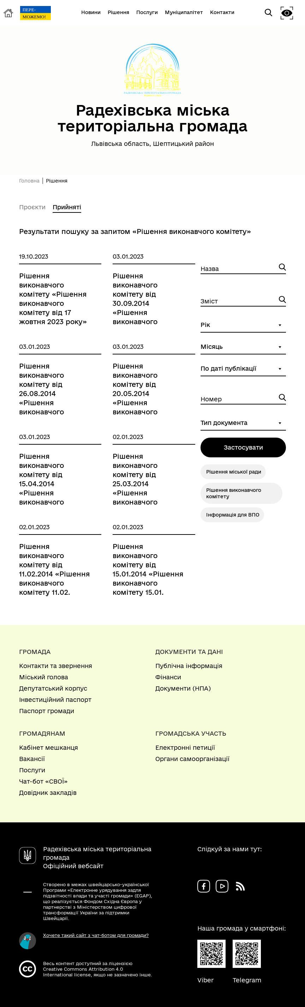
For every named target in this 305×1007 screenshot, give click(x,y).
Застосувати (243, 447)
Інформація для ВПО (232, 515)
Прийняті (67, 207)
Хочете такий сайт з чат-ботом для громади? (96, 935)
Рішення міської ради (233, 472)
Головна (29, 181)
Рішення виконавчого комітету (233, 493)
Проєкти (32, 207)
